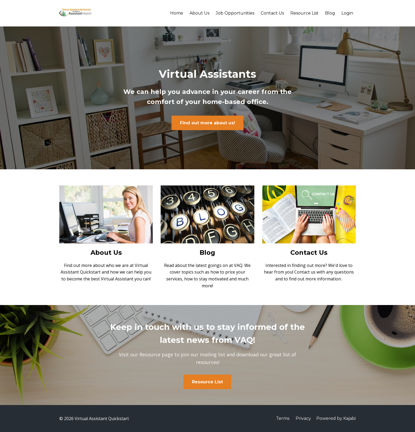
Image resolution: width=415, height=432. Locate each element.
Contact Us (272, 13)
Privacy (303, 418)
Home (176, 13)
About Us (199, 13)
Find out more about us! (207, 122)
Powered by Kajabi (336, 418)
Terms (282, 418)
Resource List (304, 13)
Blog (330, 13)
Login (347, 13)
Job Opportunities (235, 13)
